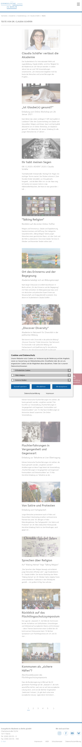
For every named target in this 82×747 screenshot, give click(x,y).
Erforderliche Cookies (22, 370)
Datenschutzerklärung (32, 393)
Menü (78, 4)
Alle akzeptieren (61, 387)
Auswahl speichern (20, 387)
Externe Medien (21, 380)
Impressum (50, 393)
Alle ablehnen (41, 387)
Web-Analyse (20, 375)
